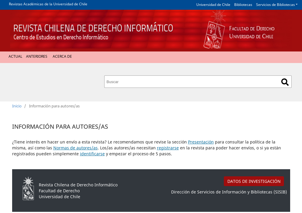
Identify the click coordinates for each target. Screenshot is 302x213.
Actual (15, 56)
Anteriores (36, 56)
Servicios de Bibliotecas (275, 4)
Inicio (17, 106)
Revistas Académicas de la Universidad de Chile (48, 4)
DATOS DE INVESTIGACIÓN (254, 181)
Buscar (285, 82)
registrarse (168, 148)
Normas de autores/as (75, 148)
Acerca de (62, 56)
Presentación (201, 142)
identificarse (92, 153)
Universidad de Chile (213, 4)
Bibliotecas (243, 4)
